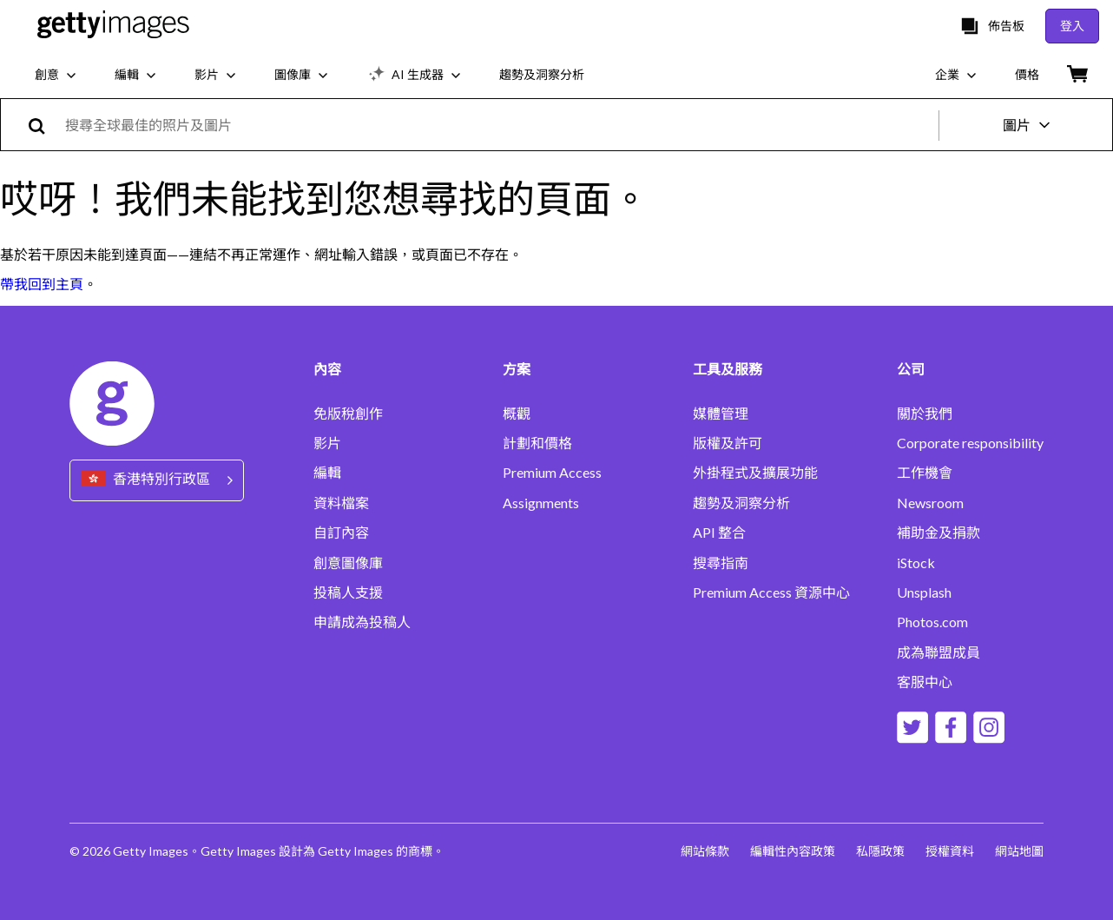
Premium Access (552, 472)
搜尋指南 (720, 563)
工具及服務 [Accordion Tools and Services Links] (727, 369)
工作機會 (924, 472)
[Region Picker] (156, 480)
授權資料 (949, 851)
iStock (916, 563)
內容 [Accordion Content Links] (327, 369)
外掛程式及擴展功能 (755, 472)
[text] (498, 124)
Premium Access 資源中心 (771, 592)
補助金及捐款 (938, 532)
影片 (327, 443)
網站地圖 (1019, 851)
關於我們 (924, 413)
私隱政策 (880, 851)
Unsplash (924, 592)
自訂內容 (341, 532)
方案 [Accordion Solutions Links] (516, 369)
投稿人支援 (348, 592)
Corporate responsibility (970, 443)
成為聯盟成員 (938, 652)
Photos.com (932, 622)
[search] (44, 124)
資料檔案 (341, 503)
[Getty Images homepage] (113, 25)
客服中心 (924, 682)
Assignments (541, 503)
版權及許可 (727, 443)
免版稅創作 (348, 413)
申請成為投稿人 (362, 622)
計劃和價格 (537, 443)
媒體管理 (720, 413)
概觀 (516, 413)
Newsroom (930, 503)
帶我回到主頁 (41, 283)
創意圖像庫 (348, 563)
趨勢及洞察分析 (741, 503)
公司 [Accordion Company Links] (911, 369)
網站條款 (705, 851)
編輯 (327, 472)
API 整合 (719, 532)
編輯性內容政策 (792, 851)
